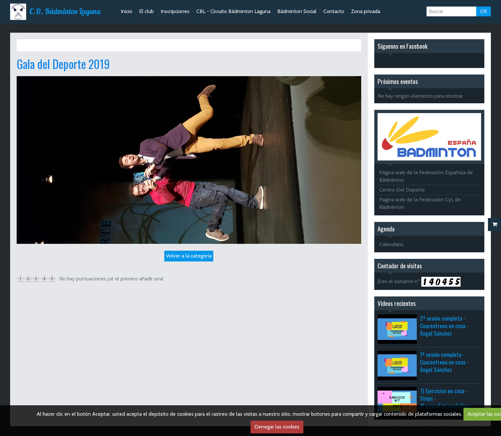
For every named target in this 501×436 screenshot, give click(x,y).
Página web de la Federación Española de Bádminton (426, 176)
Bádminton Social (296, 11)
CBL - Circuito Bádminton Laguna (233, 11)
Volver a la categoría (189, 256)
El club (146, 11)
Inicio (126, 11)
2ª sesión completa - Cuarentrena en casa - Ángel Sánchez (444, 325)
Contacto (333, 11)
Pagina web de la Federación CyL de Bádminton (420, 203)
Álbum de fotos (60, 45)
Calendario (391, 244)
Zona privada (365, 11)
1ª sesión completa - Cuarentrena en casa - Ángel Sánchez (444, 362)
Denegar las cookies (276, 427)
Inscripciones (175, 11)
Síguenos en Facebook (403, 46)
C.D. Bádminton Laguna (64, 11)
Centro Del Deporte (402, 190)
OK (483, 11)
